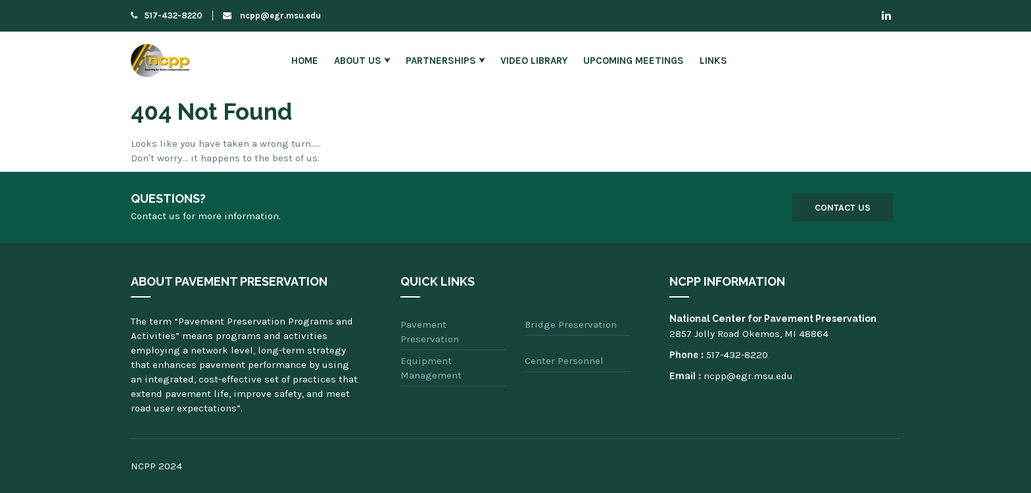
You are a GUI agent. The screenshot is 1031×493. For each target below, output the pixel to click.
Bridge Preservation (571, 324)
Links (713, 60)
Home (304, 60)
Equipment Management (431, 368)
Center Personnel (564, 361)
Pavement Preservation (429, 332)
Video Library (533, 60)
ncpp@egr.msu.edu (272, 15)
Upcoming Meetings (633, 60)
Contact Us (843, 207)
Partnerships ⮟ (445, 60)
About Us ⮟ (362, 60)
